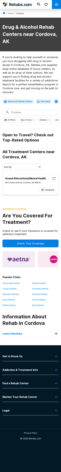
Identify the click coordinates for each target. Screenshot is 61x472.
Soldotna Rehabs (39, 294)
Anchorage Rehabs (11, 283)
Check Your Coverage (30, 243)
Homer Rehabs (39, 299)
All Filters (9, 120)
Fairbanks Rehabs (40, 288)
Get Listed (43, 101)
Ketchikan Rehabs (10, 294)
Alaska (10, 13)
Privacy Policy (30, 433)
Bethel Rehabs (9, 305)
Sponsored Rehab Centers (18, 101)
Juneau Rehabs (9, 288)
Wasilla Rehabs (39, 283)
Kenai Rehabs (8, 299)
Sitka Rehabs (38, 305)
